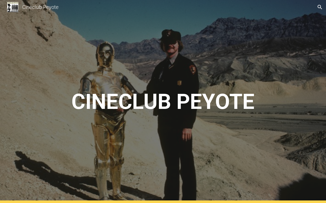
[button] (320, 7)
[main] (163, 101)
